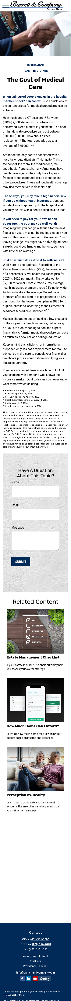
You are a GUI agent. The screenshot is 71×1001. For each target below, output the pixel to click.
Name (15, 482)
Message (17, 527)
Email (15, 505)
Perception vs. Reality (26, 795)
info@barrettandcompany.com (35, 972)
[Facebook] (22, 978)
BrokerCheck (18, 995)
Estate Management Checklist (33, 657)
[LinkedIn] (28, 978)
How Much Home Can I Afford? (33, 726)
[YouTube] (35, 978)
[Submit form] (20, 561)
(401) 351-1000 (39, 939)
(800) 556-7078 (41, 944)
